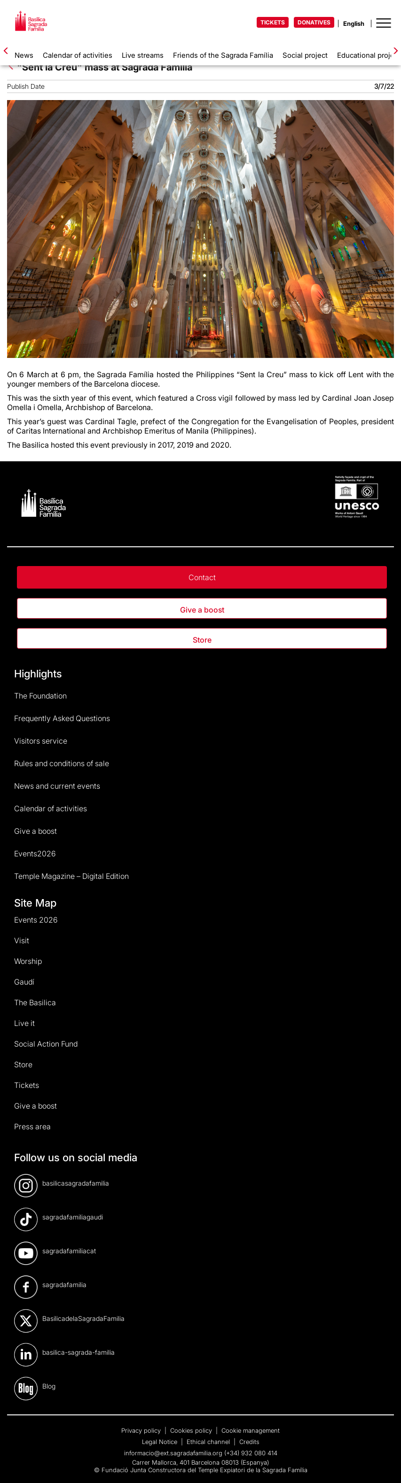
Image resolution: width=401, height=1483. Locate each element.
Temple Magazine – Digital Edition (71, 876)
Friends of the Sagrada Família (223, 55)
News (24, 55)
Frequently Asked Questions (62, 718)
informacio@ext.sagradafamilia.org (173, 1453)
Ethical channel (209, 1441)
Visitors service (40, 740)
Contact (202, 577)
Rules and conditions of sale (61, 763)
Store (202, 639)
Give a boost (202, 609)
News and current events (57, 786)
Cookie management (250, 1430)
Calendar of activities (77, 55)
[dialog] (383, 1464)
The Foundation (40, 695)
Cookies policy (192, 1430)
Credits (249, 1441)
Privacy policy (142, 1430)
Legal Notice (160, 1441)
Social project (305, 55)
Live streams (143, 55)
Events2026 (35, 853)
